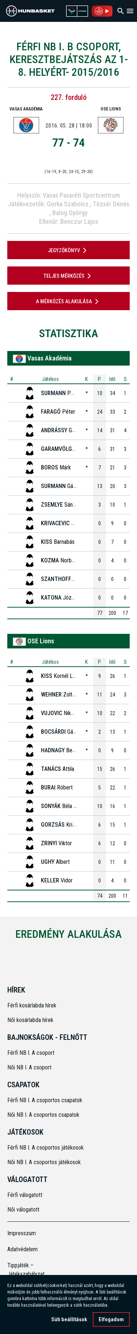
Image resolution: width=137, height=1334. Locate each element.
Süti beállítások (69, 1320)
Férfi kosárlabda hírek (31, 1005)
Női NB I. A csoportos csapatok (44, 1114)
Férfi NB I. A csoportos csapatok (45, 1100)
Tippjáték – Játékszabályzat (22, 1270)
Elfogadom (111, 1320)
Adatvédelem (22, 1249)
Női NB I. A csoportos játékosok (44, 1162)
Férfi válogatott (24, 1194)
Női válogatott (23, 1209)
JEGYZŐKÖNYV (68, 250)
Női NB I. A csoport (29, 1067)
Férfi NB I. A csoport (30, 1052)
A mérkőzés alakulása (68, 301)
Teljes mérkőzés (68, 276)
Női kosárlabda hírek (30, 1020)
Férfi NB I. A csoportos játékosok (45, 1147)
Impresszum (21, 1233)
